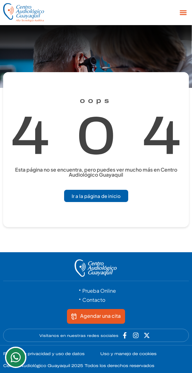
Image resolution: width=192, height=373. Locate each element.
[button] (183, 12)
